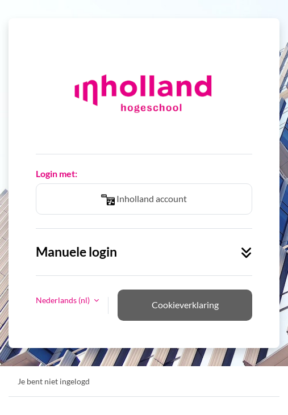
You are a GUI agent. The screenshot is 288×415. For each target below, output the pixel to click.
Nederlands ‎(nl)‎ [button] (63, 300)
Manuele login (144, 251)
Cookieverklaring (185, 304)
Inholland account (144, 200)
